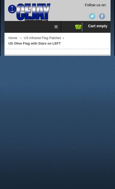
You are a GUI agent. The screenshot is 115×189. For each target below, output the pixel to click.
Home (12, 38)
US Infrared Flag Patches (42, 38)
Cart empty (97, 26)
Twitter (92, 16)
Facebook (102, 16)
